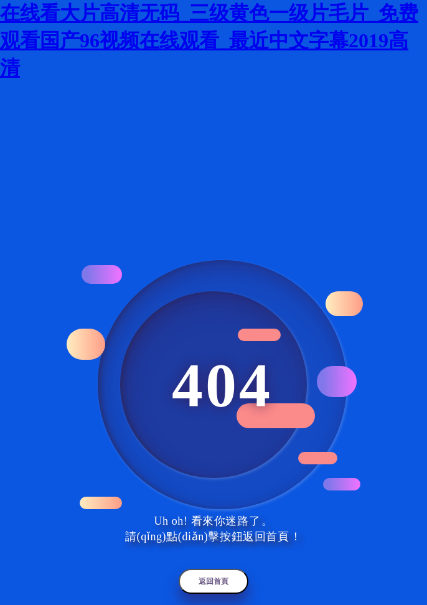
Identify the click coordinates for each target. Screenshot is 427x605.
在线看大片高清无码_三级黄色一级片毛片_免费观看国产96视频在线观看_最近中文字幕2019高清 (209, 40)
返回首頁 (213, 581)
